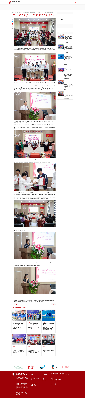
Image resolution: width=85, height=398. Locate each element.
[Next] (73, 367)
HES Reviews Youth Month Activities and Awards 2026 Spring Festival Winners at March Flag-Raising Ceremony (18, 326)
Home (38, 2)
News (43, 378)
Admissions (57, 2)
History (32, 380)
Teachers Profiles (33, 384)
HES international (75, 2)
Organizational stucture (34, 383)
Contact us (70, 2)
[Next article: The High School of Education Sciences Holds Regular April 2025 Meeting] (53, 304)
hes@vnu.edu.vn (55, 380)
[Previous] (12, 367)
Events (43, 379)
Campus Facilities (33, 385)
